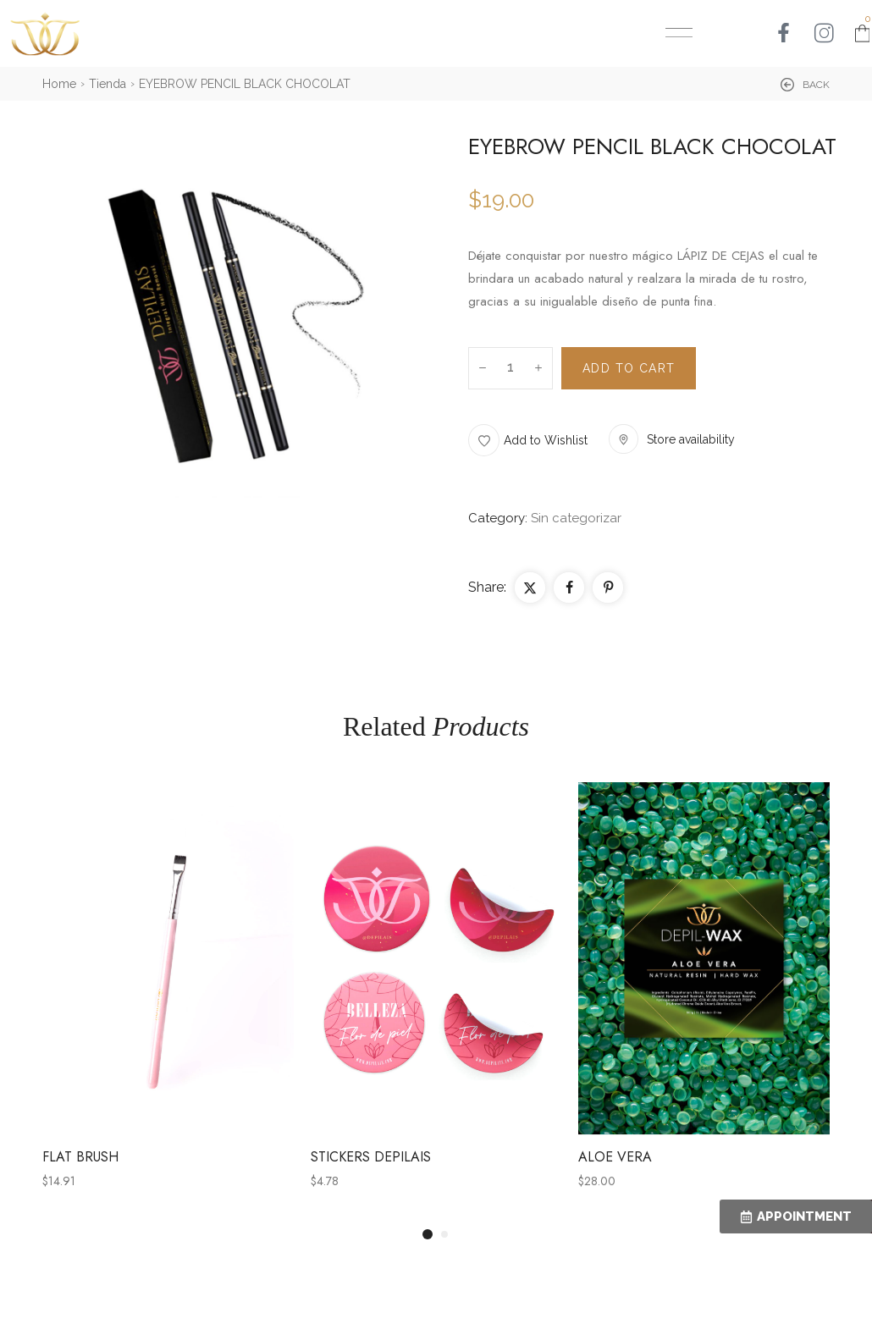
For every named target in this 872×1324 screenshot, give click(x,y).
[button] (805, 85)
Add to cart (628, 368)
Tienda (107, 84)
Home (59, 84)
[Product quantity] (510, 368)
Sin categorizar (576, 518)
